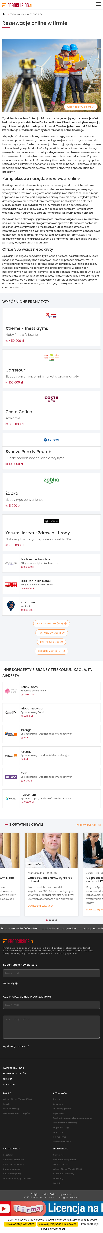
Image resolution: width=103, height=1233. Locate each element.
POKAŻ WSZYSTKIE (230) (52, 623)
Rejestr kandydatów (14, 1073)
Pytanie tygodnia (62, 1108)
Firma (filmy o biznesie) (65, 1122)
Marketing (58, 1178)
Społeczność (60, 1148)
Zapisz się (10, 983)
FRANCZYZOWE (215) (52, 632)
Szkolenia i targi (11, 1108)
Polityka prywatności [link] (52, 1229)
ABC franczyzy (11, 1148)
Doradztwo (9, 1084)
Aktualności (60, 1093)
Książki (6, 1103)
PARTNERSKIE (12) (51, 641)
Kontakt (57, 1183)
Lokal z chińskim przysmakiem (63, 928)
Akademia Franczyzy (63, 1173)
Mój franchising (61, 1127)
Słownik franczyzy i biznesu (17, 1178)
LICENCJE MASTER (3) (51, 651)
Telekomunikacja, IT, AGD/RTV (26, 14)
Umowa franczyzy (12, 1169)
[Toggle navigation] (98, 4)
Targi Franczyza (61, 1164)
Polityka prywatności (61, 1194)
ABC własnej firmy (12, 1173)
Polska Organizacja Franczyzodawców (73, 1118)
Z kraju (56, 1099)
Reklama (7, 1079)
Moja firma (58, 1132)
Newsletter (58, 1154)
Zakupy (7, 1093)
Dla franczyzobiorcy (13, 1159)
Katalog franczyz (13, 1067)
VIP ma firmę (59, 1136)
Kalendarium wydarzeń (64, 1159)
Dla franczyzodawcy (13, 1164)
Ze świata (58, 1103)
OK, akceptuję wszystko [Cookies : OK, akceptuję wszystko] (20, 1224)
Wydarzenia (59, 1113)
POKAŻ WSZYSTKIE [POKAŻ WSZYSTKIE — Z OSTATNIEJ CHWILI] (88, 825)
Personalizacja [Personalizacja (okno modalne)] (90, 1224)
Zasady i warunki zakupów (16, 1113)
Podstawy (8, 1154)
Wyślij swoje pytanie (16, 1046)
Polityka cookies (39, 1194)
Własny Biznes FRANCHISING (17, 1099)
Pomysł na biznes (62, 1141)
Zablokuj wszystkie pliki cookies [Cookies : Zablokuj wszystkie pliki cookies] (57, 1224)
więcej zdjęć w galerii (80, 106)
